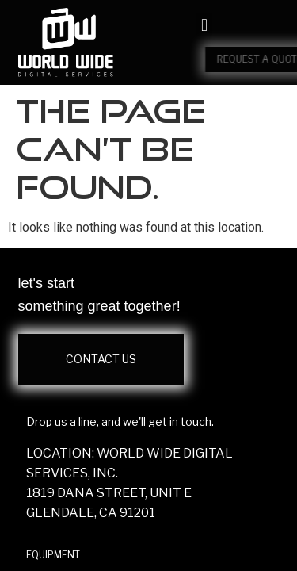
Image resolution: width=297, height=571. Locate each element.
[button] (203, 26)
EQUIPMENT (53, 555)
